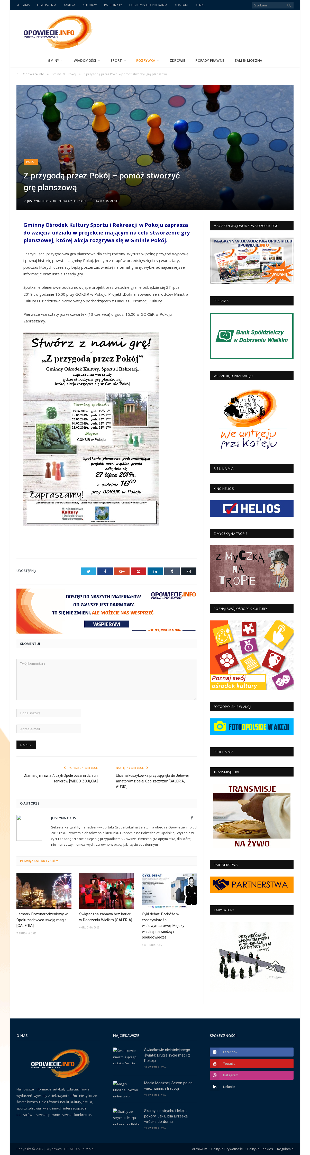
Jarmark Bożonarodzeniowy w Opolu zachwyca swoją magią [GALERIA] (42, 920)
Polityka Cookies (260, 1149)
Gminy (53, 60)
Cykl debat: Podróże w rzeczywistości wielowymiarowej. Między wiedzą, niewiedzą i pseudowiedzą (163, 926)
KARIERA (69, 5)
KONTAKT (182, 5)
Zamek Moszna (248, 60)
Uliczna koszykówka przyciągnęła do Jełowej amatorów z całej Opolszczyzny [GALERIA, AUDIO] (152, 781)
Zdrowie (177, 60)
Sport (116, 60)
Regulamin (285, 1149)
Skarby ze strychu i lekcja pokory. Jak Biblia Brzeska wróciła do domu (166, 1116)
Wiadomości (85, 60)
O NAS (200, 5)
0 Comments (107, 201)
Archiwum (199, 1149)
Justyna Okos (38, 201)
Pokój (30, 162)
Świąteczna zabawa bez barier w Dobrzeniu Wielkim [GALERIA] (105, 917)
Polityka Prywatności (227, 1149)
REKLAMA (23, 5)
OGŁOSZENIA (46, 5)
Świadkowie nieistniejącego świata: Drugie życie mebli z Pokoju (167, 1055)
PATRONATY (113, 5)
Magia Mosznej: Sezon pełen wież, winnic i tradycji (168, 1086)
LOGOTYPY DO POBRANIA (148, 5)
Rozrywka (145, 60)
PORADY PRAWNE (209, 60)
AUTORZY (90, 5)
